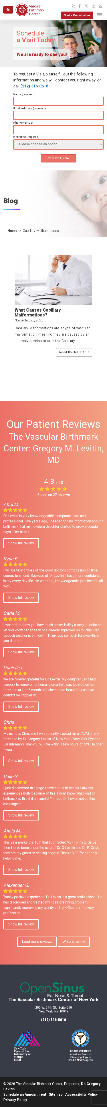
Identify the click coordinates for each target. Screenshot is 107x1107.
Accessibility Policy (81, 1094)
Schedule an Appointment (24, 1094)
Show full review (21, 543)
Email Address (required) (29, 108)
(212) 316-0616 (34, 86)
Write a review (74, 941)
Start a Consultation (76, 15)
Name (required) (24, 94)
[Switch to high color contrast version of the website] (8, 10)
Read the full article (74, 352)
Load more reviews (37, 941)
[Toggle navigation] (99, 14)
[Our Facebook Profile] (80, 6)
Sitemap (56, 1094)
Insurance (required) (26, 137)
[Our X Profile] (86, 6)
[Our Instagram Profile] (93, 6)
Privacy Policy (15, 1100)
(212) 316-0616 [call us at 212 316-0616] (53, 1019)
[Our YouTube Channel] (100, 6)
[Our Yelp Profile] (73, 6)
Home (13, 230)
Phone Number (23, 123)
